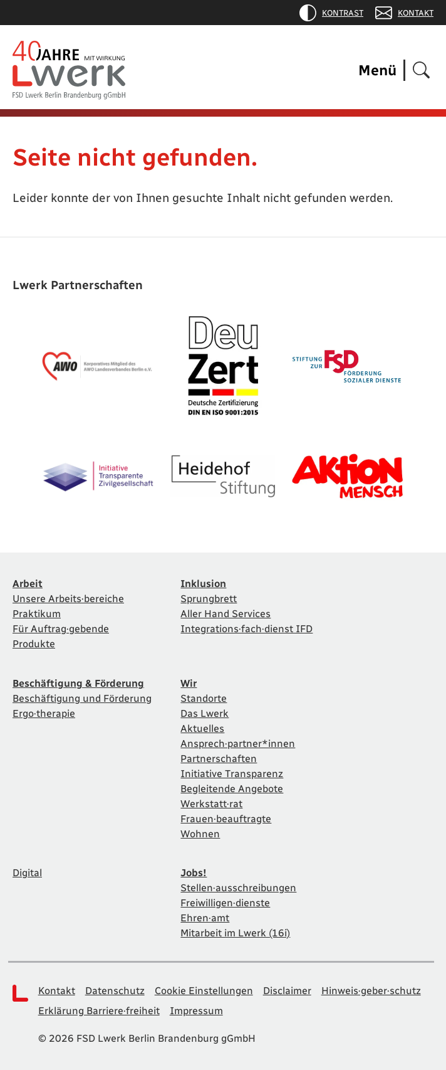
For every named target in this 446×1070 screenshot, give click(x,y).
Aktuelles (202, 728)
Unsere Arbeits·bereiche (68, 599)
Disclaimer (287, 991)
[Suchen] (421, 70)
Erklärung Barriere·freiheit (99, 1011)
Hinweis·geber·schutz (371, 991)
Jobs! (193, 873)
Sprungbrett (208, 599)
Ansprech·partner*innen (237, 744)
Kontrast (331, 12)
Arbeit (28, 584)
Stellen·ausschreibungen (238, 888)
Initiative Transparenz (231, 774)
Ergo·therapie (44, 713)
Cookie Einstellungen (204, 991)
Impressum (196, 1011)
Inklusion (203, 584)
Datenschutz (115, 991)
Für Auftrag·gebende (61, 629)
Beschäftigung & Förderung (78, 683)
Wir (188, 683)
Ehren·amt (204, 918)
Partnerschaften (218, 759)
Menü (377, 70)
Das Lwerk (204, 713)
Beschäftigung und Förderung (82, 698)
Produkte (34, 644)
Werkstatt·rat (211, 804)
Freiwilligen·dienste (225, 903)
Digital (27, 873)
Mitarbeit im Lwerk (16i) (235, 933)
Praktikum (37, 614)
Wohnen (200, 834)
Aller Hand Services (225, 614)
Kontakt (404, 12)
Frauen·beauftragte (225, 819)
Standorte (203, 698)
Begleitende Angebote (231, 789)
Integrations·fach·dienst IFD (246, 629)
